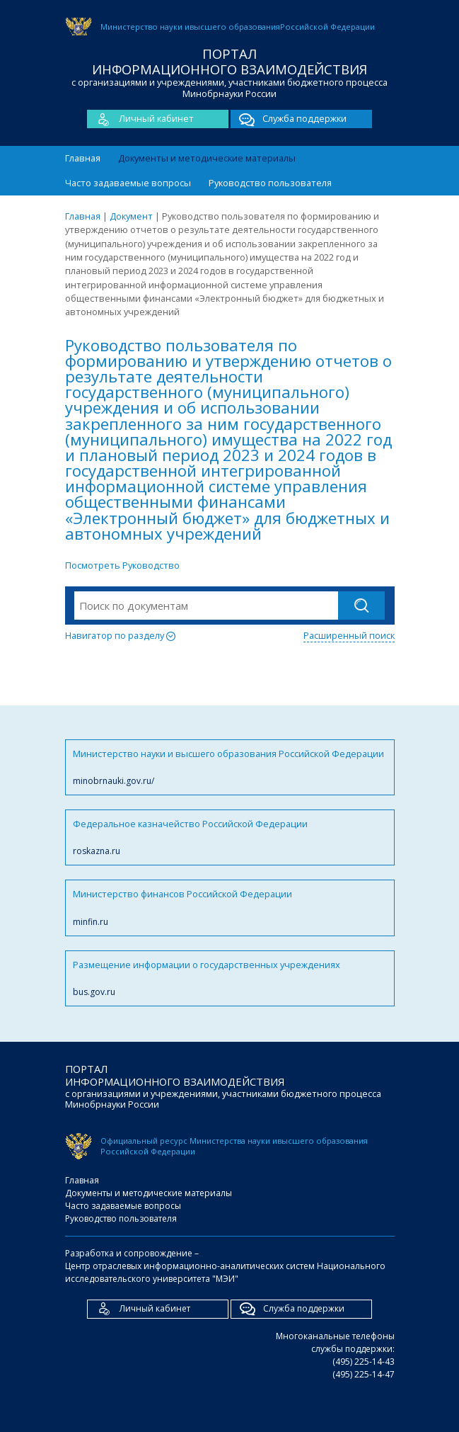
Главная (82, 158)
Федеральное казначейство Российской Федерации (230, 837)
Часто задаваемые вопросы (128, 182)
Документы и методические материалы (207, 158)
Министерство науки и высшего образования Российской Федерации (230, 767)
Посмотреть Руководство (122, 565)
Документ (131, 216)
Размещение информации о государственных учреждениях (230, 978)
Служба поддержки (289, 119)
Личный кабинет (140, 119)
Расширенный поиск (349, 635)
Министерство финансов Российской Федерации (230, 907)
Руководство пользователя (270, 182)
